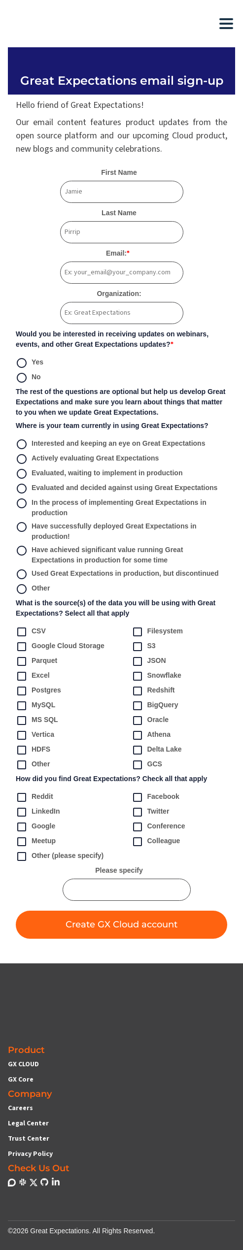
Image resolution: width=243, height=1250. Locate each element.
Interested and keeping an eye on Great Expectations (110, 444)
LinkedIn (38, 812)
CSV (31, 632)
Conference (158, 827)
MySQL (35, 706)
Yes (29, 363)
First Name (119, 172)
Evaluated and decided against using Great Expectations (116, 488)
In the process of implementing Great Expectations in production (111, 507)
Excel (33, 676)
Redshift (153, 691)
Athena (151, 735)
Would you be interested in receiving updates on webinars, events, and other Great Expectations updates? (112, 339)
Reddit (34, 797)
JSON (149, 661)
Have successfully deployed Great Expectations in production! (106, 531)
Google (35, 827)
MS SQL (37, 720)
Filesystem (157, 632)
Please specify (119, 870)
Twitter (151, 812)
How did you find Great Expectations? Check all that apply (111, 779)
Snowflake (156, 676)
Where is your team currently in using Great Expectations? (112, 425)
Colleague (156, 842)
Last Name (119, 213)
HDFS (33, 750)
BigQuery (155, 706)
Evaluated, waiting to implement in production (99, 474)
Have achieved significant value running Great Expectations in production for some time (99, 555)
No (28, 378)
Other (33, 589)
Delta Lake (157, 750)
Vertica (35, 735)
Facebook (155, 797)
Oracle (150, 720)
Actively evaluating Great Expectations (87, 459)
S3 (144, 647)
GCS (147, 765)
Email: (118, 253)
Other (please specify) (60, 856)
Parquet (36, 661)
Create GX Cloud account (121, 924)
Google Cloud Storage (60, 647)
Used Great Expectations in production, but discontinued (117, 574)
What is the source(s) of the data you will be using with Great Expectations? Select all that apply (115, 608)
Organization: (119, 293)
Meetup (36, 842)
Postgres (38, 691)
